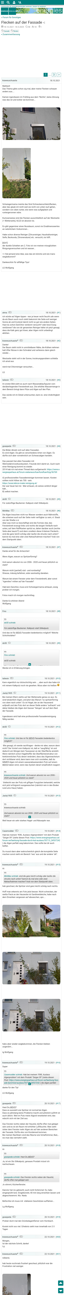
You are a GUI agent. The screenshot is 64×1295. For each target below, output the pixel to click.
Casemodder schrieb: (13, 1074)
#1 (58, 312)
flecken (14, 31)
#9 (58, 643)
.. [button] (29, 665)
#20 (58, 1237)
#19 (58, 1217)
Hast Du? (19, 1156)
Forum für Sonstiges (12, 17)
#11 (58, 693)
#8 (58, 611)
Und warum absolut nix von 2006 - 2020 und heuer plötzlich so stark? (30, 775)
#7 (58, 547)
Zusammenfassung (10, 34)
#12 (58, 727)
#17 (58, 1103)
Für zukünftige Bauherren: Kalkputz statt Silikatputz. (26, 624)
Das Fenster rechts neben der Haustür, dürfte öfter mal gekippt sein (29, 1177)
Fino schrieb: (9, 655)
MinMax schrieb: (11, 876)
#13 (58, 795)
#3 (58, 380)
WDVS (18, 633)
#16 (58, 1062)
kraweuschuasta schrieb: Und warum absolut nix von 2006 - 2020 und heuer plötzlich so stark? (31, 811)
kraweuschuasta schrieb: (15, 775)
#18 (58, 1145)
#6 (58, 511)
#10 (58, 678)
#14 (58, 831)
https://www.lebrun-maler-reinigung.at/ (19, 483)
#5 (58, 499)
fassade (5, 31)
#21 (58, 1254)
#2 (58, 341)
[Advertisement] (31, 54)
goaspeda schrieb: (12, 1157)
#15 (58, 864)
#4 (58, 446)
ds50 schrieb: (10, 622)
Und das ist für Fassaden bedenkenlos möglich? (29, 738)
